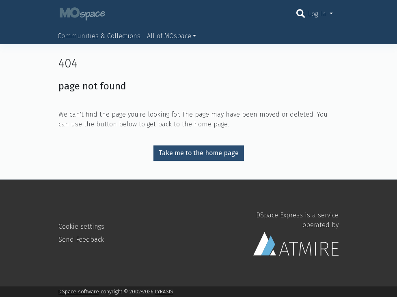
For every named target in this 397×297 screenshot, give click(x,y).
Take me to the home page (199, 153)
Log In (318, 14)
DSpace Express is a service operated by (296, 233)
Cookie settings (81, 226)
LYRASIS (164, 291)
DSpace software (78, 291)
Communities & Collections (99, 36)
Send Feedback (81, 239)
